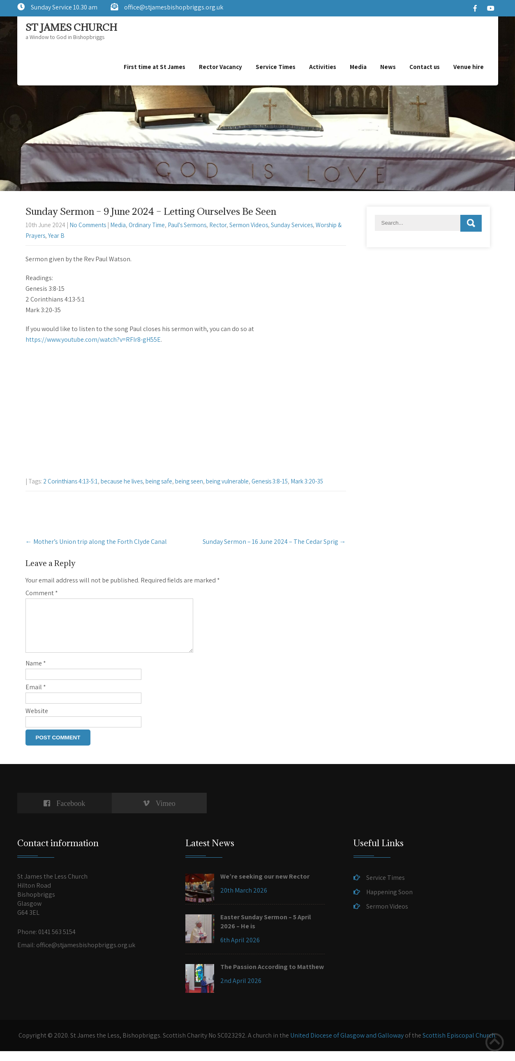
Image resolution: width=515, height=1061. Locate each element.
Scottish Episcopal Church (459, 1045)
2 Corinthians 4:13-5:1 (70, 481)
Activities (322, 67)
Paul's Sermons (187, 225)
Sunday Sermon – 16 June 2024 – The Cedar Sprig (274, 541)
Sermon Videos (248, 225)
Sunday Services (292, 225)
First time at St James (154, 67)
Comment (41, 593)
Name (35, 673)
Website (36, 720)
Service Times (276, 67)
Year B (56, 235)
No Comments (87, 225)
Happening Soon (389, 902)
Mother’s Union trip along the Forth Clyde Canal (96, 541)
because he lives (122, 481)
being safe (158, 481)
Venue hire (468, 67)
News (388, 67)
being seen (189, 481)
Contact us (424, 67)
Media (358, 67)
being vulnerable (227, 481)
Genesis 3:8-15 (270, 481)
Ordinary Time (147, 225)
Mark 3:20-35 (307, 481)
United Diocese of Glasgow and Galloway (347, 1045)
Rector (217, 225)
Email (35, 697)
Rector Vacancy (220, 67)
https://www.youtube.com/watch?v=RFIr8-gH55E (93, 339)
